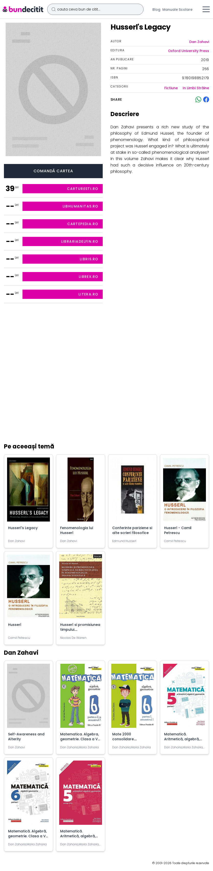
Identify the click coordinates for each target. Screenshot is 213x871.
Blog (156, 9)
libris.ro (89, 259)
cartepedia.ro (82, 223)
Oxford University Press (188, 50)
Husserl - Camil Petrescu (177, 530)
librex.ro (89, 276)
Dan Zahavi (199, 41)
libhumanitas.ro (81, 206)
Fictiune (171, 88)
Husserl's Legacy (23, 527)
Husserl (14, 624)
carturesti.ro (82, 188)
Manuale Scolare (177, 9)
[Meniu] (206, 9)
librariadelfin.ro (80, 241)
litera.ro (88, 294)
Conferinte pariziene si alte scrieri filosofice (132, 530)
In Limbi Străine (196, 88)
